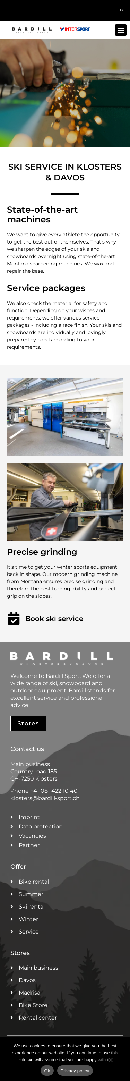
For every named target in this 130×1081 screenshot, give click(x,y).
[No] (110, 1063)
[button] (121, 30)
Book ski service (54, 618)
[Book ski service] (13, 618)
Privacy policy (75, 1070)
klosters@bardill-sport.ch (45, 798)
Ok (47, 1070)
